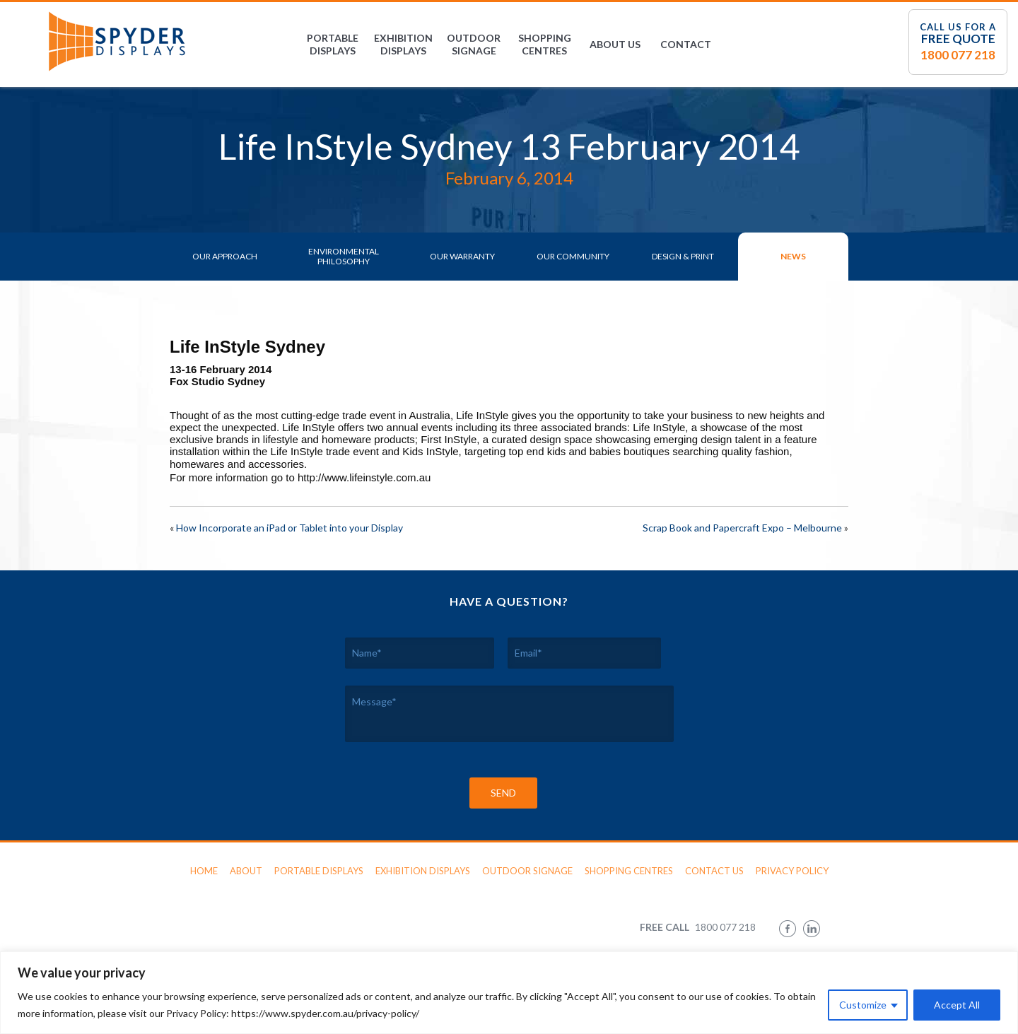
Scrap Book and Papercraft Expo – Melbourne (742, 528)
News (793, 256)
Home (204, 870)
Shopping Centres (544, 44)
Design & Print (683, 256)
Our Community (573, 256)
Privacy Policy (792, 870)
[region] (509, 992)
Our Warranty (462, 256)
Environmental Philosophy (343, 256)
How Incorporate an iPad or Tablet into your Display (289, 528)
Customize (863, 1005)
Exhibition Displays (403, 44)
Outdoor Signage (474, 44)
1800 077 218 (957, 54)
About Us (615, 44)
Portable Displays (332, 44)
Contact (685, 44)
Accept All (957, 1005)
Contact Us (714, 870)
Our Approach (224, 256)
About (246, 870)
